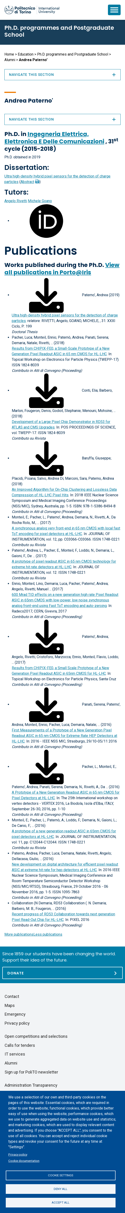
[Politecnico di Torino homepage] (31, 10)
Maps (10, 1005)
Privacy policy (17, 1154)
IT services (15, 1054)
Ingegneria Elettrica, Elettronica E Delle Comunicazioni (54, 137)
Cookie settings (60, 1175)
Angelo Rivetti (15, 201)
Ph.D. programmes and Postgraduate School (59, 31)
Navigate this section (62, 119)
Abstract (27, 182)
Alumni (9, 60)
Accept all (60, 1202)
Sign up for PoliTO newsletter (31, 1072)
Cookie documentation (23, 1161)
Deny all (60, 1189)
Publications (40, 251)
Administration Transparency (31, 1085)
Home (9, 54)
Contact (12, 996)
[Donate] (62, 973)
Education (25, 54)
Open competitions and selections (36, 1036)
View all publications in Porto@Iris (61, 268)
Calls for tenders (20, 1045)
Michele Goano (40, 201)
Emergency (15, 1014)
